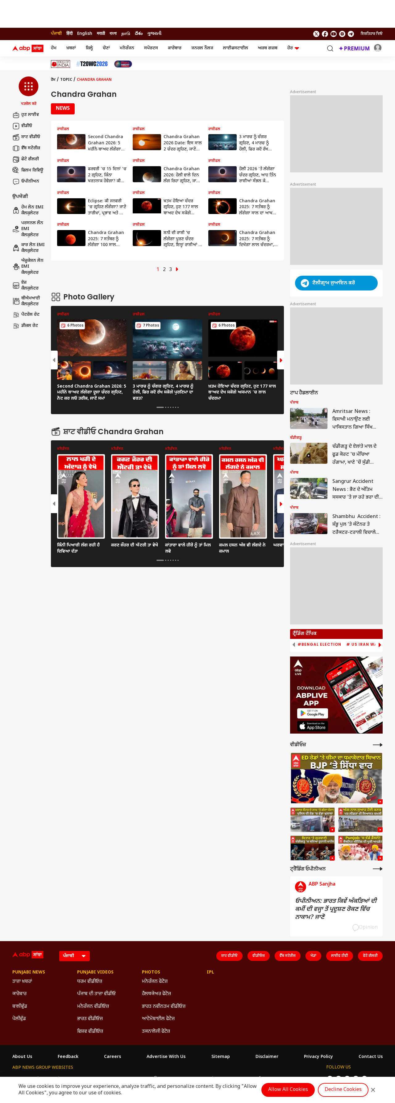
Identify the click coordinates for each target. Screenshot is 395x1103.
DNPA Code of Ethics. (84, 1091)
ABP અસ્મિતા (151, 1079)
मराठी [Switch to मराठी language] (101, 34)
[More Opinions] (378, 868)
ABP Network (26, 1079)
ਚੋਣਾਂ (106, 48)
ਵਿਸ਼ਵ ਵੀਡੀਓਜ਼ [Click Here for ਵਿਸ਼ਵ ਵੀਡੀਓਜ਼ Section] (90, 1031)
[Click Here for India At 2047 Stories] (123, 64)
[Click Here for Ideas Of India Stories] (60, 64)
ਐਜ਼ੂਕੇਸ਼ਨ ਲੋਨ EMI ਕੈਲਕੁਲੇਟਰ (28, 267)
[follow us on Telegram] (351, 34)
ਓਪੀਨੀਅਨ (25, 181)
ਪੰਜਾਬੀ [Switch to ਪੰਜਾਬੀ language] (56, 34)
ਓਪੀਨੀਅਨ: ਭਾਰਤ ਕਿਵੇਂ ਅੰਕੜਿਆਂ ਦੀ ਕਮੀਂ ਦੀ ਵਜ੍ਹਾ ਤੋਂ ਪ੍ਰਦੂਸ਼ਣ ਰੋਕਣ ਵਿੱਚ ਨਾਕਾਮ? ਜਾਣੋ (335, 909)
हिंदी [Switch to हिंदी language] (69, 34)
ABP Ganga (181, 1079)
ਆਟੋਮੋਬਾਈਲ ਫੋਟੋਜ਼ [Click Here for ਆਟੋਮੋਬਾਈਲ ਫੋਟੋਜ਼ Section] (158, 1019)
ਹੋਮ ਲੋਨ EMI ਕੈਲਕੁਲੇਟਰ (28, 210)
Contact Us (371, 1057)
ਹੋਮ (53, 48)
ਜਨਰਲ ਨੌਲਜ (202, 48)
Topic (66, 79)
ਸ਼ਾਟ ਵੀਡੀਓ (26, 137)
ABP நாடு (232, 1079)
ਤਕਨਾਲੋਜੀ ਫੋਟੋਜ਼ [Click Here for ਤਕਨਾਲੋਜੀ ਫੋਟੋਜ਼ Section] (156, 1031)
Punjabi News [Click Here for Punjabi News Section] (28, 972)
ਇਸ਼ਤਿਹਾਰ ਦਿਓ (372, 33)
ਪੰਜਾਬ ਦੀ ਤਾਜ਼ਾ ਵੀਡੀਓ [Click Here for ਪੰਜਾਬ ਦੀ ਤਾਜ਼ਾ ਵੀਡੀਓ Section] (96, 994)
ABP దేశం (256, 1079)
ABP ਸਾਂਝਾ (208, 1079)
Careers (112, 1057)
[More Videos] (378, 745)
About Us (22, 1057)
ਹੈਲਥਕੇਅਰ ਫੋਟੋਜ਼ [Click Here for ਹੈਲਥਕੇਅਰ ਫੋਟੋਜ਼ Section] (156, 994)
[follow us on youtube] (333, 34)
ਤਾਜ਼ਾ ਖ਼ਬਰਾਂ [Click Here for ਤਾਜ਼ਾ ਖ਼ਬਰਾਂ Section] (22, 981)
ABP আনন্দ (101, 1079)
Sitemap (220, 1057)
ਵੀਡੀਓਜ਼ (258, 955)
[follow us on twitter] (316, 34)
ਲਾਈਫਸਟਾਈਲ (235, 48)
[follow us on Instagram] (342, 34)
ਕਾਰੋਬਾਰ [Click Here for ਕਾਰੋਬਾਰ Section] (19, 994)
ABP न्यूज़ (78, 1079)
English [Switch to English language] (84, 34)
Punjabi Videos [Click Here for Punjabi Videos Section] (95, 972)
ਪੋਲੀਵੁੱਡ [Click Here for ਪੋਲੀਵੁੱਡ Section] (19, 1019)
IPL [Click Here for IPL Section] (210, 972)
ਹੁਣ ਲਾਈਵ (25, 115)
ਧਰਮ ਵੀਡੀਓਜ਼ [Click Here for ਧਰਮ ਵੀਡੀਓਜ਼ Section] (89, 981)
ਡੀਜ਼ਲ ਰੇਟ (25, 326)
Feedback (68, 1057)
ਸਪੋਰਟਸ (151, 48)
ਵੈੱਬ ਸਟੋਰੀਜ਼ (26, 148)
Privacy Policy (318, 1057)
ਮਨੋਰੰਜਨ (127, 48)
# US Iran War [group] (363, 644)
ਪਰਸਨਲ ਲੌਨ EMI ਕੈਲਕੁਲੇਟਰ (27, 229)
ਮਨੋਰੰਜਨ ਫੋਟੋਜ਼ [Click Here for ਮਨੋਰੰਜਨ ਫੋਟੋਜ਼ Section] (155, 981)
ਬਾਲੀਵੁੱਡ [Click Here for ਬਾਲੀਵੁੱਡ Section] (19, 1006)
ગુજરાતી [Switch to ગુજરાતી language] (154, 34)
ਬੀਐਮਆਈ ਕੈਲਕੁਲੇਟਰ (26, 301)
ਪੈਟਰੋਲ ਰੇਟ (26, 315)
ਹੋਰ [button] (293, 48)
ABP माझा (124, 1079)
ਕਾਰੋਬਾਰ (174, 48)
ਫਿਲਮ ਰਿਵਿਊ (27, 170)
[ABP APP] (312, 713)
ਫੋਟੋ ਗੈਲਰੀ (25, 159)
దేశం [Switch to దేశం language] (139, 34)
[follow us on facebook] (325, 34)
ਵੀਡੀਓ (22, 126)
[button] (28, 91)
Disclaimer (267, 1057)
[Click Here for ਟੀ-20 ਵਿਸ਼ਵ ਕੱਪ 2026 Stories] (92, 64)
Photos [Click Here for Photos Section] (151, 972)
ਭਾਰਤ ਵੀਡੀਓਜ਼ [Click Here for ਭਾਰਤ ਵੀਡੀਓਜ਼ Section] (90, 1019)
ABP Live (55, 1079)
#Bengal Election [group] (319, 644)
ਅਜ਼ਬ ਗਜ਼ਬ (267, 48)
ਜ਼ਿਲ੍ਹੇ (89, 48)
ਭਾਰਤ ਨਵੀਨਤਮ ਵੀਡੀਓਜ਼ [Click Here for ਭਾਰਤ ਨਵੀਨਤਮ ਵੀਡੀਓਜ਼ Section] (163, 1006)
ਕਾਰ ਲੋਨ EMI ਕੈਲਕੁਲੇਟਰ (28, 248)
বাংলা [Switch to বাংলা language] (113, 34)
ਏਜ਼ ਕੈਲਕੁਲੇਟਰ (25, 286)
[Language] (74, 956)
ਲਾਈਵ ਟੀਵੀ (339, 955)
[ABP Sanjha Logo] (28, 48)
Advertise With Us (166, 1057)
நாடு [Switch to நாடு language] (125, 34)
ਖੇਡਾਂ (313, 955)
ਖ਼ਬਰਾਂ (71, 48)
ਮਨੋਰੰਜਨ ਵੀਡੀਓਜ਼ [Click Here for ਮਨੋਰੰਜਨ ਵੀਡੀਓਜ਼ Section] (93, 1006)
